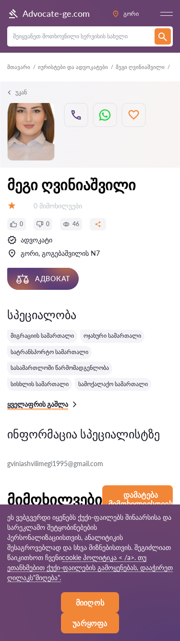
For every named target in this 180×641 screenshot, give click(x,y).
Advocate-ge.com (48, 14)
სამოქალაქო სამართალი (113, 384)
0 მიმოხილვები (58, 206)
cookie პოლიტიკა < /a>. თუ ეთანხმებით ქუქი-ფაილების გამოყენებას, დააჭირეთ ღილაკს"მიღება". (90, 567)
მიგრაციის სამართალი (42, 335)
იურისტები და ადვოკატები (73, 67)
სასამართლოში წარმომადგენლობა (60, 367)
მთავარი (18, 67)
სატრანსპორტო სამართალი (49, 351)
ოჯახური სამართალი (112, 335)
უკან (17, 92)
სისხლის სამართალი (40, 384)
